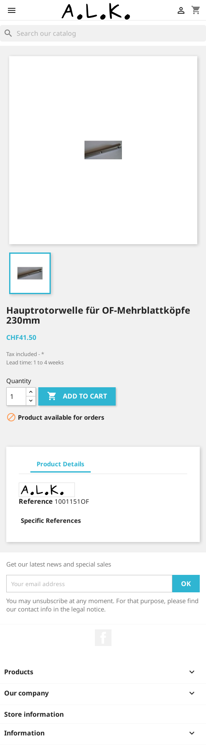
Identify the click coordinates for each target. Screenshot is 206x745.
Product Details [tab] (60, 464)
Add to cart (77, 396)
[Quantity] (16, 396)
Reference (36, 501)
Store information (34, 714)
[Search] (103, 33)
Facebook (103, 637)
